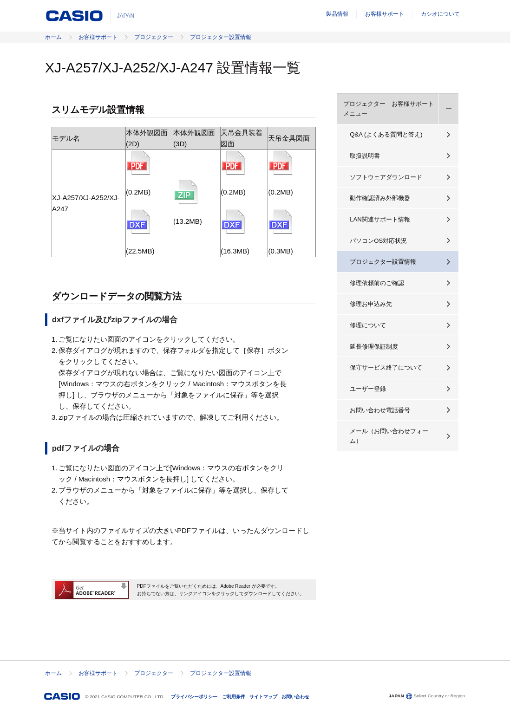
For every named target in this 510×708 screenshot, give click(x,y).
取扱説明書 (365, 155)
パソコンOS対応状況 (378, 240)
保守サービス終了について (386, 367)
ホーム (53, 37)
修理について (368, 325)
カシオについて (440, 14)
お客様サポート (384, 14)
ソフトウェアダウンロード (386, 177)
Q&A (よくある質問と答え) (386, 134)
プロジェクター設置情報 (220, 37)
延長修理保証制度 (374, 346)
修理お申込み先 (371, 303)
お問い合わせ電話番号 (380, 410)
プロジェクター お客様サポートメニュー (388, 108)
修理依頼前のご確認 (377, 282)
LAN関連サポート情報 (380, 219)
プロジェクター (153, 37)
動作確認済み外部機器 (380, 198)
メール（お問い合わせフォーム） (389, 436)
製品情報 (337, 14)
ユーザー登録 (368, 388)
